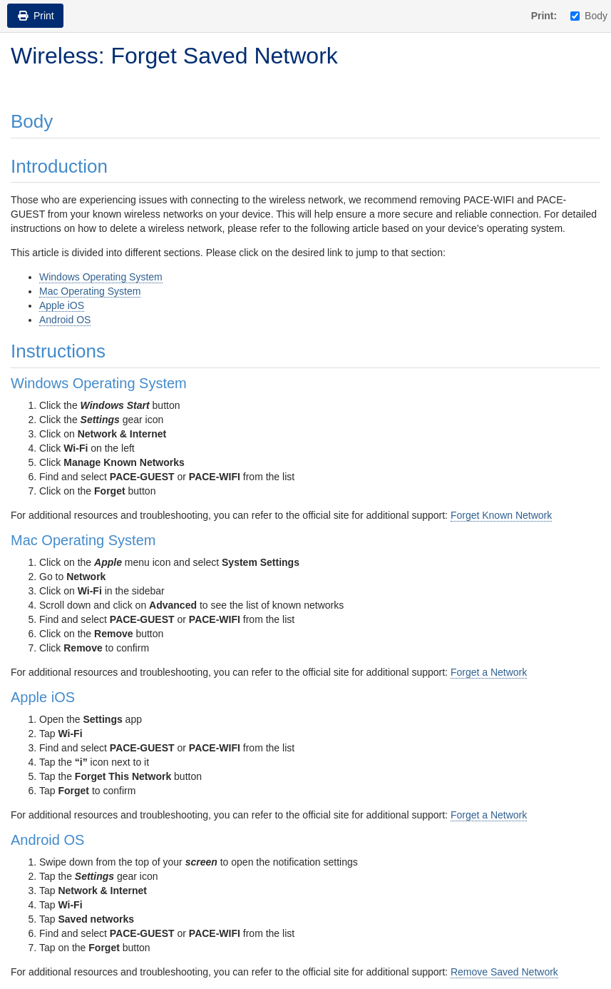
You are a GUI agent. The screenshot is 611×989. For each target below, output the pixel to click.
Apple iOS (61, 305)
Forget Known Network (501, 515)
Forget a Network (489, 672)
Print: (544, 15)
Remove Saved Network (504, 972)
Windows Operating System (101, 277)
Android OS (65, 319)
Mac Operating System (89, 291)
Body (588, 15)
